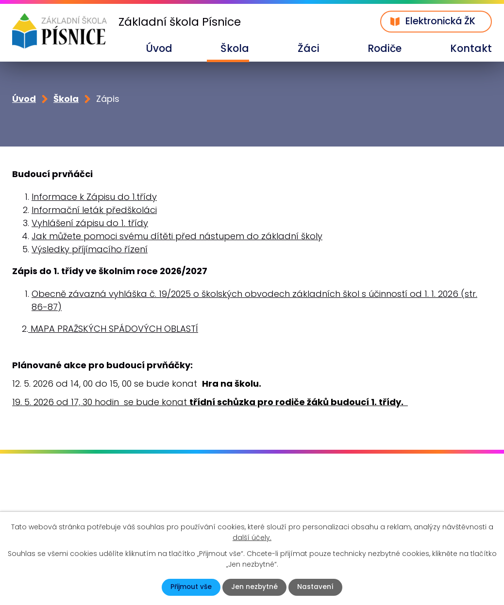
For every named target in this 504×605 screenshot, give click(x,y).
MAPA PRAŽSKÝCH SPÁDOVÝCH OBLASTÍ (113, 329)
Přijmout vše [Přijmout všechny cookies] (191, 587)
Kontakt (471, 48)
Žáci (308, 48)
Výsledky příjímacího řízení (90, 250)
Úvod (159, 48)
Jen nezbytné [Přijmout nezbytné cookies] (254, 587)
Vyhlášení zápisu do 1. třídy (90, 223)
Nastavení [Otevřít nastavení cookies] (316, 587)
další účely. (252, 537)
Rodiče (385, 48)
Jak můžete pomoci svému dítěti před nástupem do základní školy (177, 236)
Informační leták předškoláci (94, 210)
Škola (234, 48)
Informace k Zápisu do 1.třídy (94, 197)
